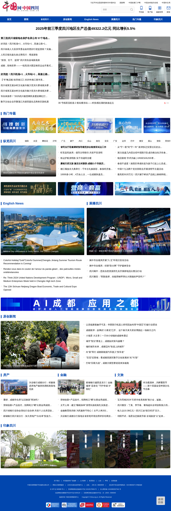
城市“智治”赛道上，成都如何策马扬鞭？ (105, 341)
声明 (106, 481)
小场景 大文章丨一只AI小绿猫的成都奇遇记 (107, 335)
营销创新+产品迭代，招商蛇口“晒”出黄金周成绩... (27, 405)
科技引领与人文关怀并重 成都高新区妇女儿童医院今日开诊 (28, 465)
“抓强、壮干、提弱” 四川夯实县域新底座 (20, 60)
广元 (65, 141)
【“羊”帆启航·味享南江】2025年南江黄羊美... (22, 80)
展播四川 (115, 19)
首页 (9, 19)
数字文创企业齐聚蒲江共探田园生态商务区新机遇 (25, 101)
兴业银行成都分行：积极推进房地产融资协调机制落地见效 (42, 385)
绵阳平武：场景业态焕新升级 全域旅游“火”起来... (141, 416)
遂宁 (73, 141)
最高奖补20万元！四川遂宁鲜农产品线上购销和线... (142, 174)
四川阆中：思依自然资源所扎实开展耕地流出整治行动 (115, 271)
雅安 (143, 141)
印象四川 (158, 19)
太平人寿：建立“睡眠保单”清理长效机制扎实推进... (84, 405)
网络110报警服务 (58, 485)
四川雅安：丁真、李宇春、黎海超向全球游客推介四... (143, 405)
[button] (168, 125)
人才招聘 (83, 481)
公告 (99, 481)
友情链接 (114, 481)
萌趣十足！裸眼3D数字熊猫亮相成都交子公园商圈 (110, 251)
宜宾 (108, 141)
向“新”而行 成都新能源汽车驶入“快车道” (105, 352)
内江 (82, 141)
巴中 (134, 141)
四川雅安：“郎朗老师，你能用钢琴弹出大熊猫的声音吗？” (117, 276)
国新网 (122, 3)
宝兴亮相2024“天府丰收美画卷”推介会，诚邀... (140, 400)
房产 (6, 375)
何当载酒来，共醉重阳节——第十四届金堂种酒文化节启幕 (156, 385)
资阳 (160, 141)
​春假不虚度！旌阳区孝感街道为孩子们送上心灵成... (142, 163)
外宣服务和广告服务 (69, 481)
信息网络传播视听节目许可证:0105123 (67, 493)
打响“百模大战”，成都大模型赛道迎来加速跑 (107, 363)
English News (91, 19)
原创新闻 (67, 19)
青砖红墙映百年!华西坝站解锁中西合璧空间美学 (23, 173)
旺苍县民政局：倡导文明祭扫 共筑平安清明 (81, 152)
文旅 (120, 375)
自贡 (37, 141)
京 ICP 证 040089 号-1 (57, 489)
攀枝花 (46, 141)
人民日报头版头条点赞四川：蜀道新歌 (19, 55)
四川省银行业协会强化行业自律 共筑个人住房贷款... (28, 410)
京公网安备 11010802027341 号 (110, 489)
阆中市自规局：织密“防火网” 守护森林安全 (110, 266)
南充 (99, 141)
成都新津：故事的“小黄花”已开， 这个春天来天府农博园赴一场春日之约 (121, 330)
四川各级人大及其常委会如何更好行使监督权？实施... (27, 49)
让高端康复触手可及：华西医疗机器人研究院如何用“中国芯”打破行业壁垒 (121, 324)
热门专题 (136, 19)
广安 (117, 141)
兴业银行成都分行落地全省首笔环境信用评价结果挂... (86, 416)
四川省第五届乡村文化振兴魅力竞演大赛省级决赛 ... (26, 85)
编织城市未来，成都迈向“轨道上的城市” (105, 346)
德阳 (28, 141)
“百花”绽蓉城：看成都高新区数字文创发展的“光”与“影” (112, 357)
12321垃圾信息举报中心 (75, 485)
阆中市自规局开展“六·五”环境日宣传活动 (108, 260)
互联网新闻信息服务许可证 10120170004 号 (82, 489)
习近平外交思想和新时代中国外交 (103, 3)
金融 (63, 375)
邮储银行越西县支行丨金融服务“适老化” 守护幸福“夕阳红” (99, 385)
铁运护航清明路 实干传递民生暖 (76, 158)
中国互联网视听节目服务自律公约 (38, 485)
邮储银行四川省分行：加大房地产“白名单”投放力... (27, 416)
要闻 (26, 19)
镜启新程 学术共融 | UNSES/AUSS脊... (136, 158)
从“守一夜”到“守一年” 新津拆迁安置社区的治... (139, 147)
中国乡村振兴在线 (151, 3)
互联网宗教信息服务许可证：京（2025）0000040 (100, 493)
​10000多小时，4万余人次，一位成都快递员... (82, 174)
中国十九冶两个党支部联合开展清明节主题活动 (140, 169)
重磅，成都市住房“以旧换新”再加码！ (21, 400)
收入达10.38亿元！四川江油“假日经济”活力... (139, 410)
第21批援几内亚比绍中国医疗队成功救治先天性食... (142, 152)
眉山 (151, 141)
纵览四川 (9, 141)
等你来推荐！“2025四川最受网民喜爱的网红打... (24, 96)
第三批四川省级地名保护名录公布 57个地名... (25, 38)
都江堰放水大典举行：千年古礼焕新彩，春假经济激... (86, 169)
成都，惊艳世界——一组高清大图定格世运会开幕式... (27, 65)
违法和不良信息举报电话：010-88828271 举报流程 (125, 485)
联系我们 (92, 481)
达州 (125, 141)
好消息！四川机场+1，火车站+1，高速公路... (25, 74)
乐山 (91, 141)
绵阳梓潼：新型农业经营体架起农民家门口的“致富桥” (26, 366)
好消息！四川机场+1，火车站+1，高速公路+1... (24, 43)
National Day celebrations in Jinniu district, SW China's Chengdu (31, 251)
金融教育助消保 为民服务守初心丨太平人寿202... (84, 410)
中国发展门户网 (134, 3)
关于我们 (57, 481)
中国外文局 (166, 3)
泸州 (56, 141)
